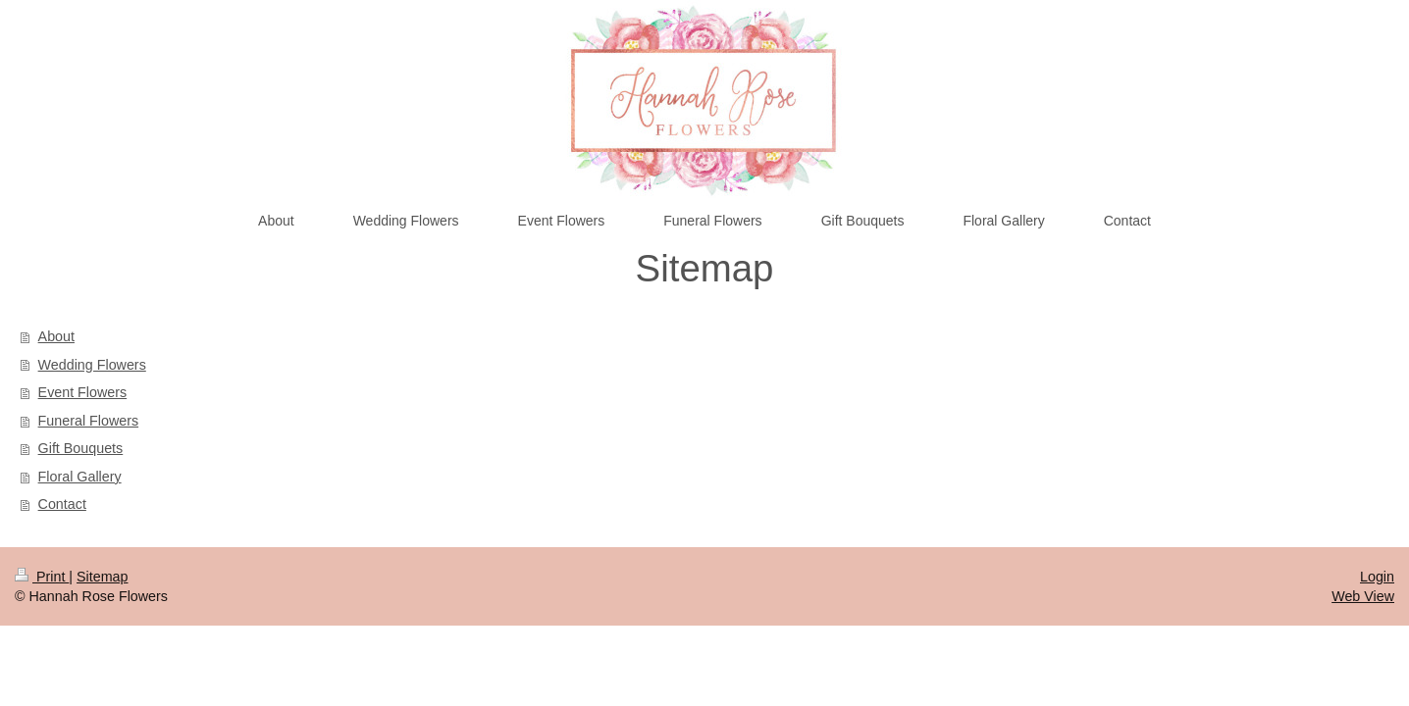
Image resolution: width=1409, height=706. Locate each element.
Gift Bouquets (81, 448)
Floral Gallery (80, 476)
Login (1377, 576)
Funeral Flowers (88, 421)
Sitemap (102, 576)
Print (42, 576)
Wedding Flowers (92, 365)
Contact (62, 504)
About (56, 336)
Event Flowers (83, 392)
